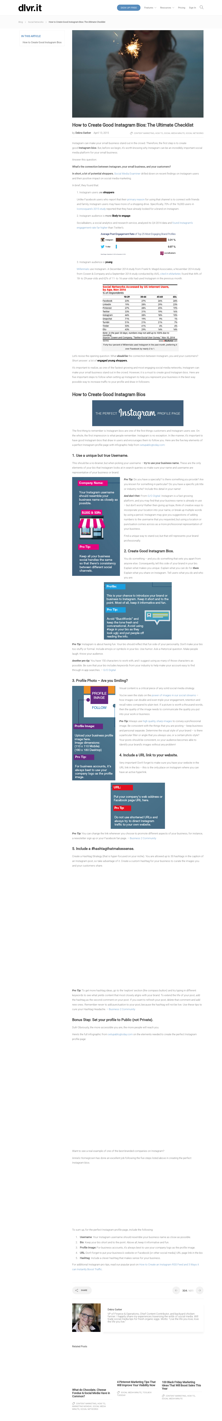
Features (148, 7)
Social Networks (35, 22)
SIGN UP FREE (129, 7)
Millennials (83, 269)
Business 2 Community (143, 838)
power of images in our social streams (174, 695)
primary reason (136, 199)
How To (159, 133)
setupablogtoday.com (152, 444)
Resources (165, 7)
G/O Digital (154, 495)
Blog (20, 22)
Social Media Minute (174, 133)
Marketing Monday (82, 1406)
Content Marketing (144, 133)
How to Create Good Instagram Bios (42, 42)
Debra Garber (83, 132)
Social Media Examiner (127, 173)
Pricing (181, 7)
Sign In (192, 7)
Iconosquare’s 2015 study (91, 208)
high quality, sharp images (157, 721)
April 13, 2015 (101, 132)
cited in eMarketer (170, 273)
